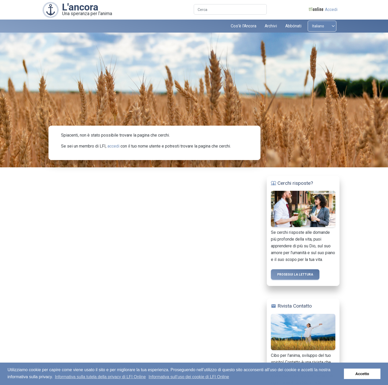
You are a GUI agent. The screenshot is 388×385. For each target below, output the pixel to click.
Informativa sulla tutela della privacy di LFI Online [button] (100, 377)
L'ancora (80, 7)
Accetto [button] (362, 374)
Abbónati (293, 25)
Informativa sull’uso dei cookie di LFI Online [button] (189, 377)
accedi (113, 146)
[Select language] (322, 26)
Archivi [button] (271, 25)
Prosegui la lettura (295, 274)
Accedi (331, 9)
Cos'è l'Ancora (243, 25)
